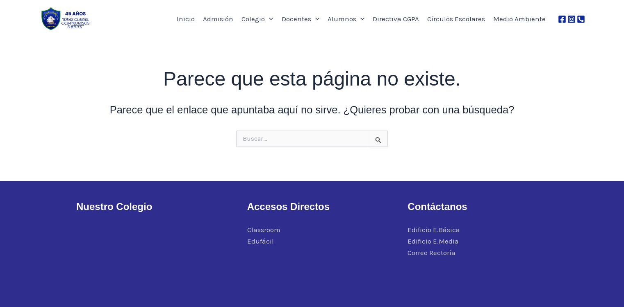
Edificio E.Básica (434, 230)
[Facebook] (562, 19)
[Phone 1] (581, 19)
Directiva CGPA (396, 19)
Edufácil (260, 241)
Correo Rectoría (431, 252)
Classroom (263, 230)
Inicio (186, 19)
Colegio (257, 19)
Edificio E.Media (433, 241)
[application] (269, 19)
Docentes (300, 19)
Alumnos (346, 19)
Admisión (218, 19)
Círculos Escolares (456, 19)
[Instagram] (571, 19)
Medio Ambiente (519, 19)
